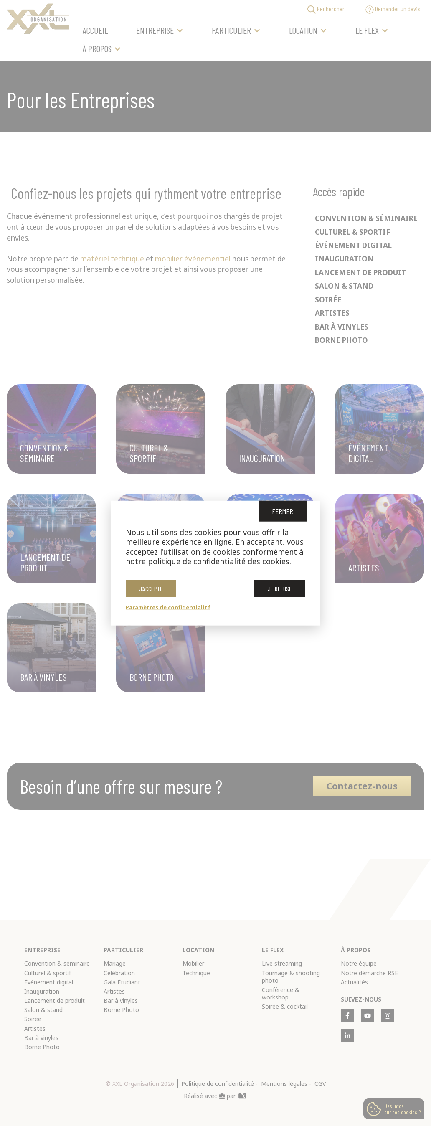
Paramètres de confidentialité (168, 607)
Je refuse (280, 588)
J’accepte (151, 588)
